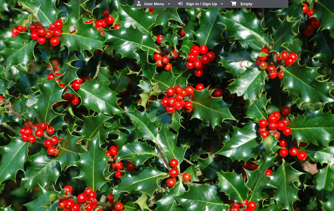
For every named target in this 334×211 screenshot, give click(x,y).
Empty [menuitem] (242, 3)
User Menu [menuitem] (153, 4)
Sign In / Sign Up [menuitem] (200, 4)
